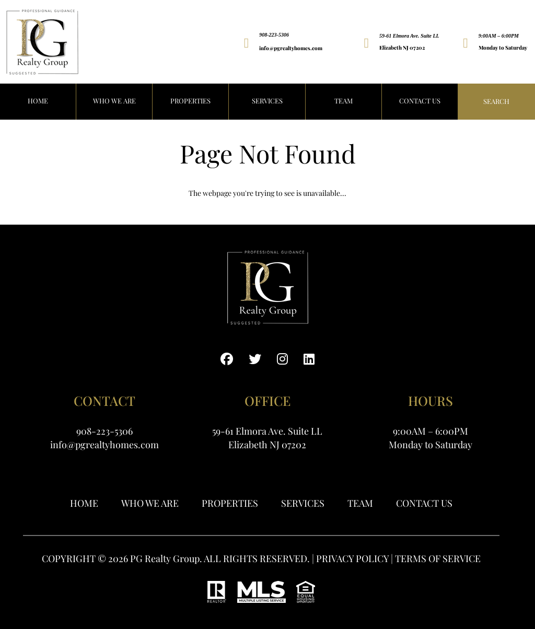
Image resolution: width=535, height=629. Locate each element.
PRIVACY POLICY (352, 558)
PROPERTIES (190, 100)
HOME (38, 100)
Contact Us (419, 100)
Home (84, 503)
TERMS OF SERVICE (438, 558)
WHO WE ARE (114, 100)
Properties (230, 503)
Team (343, 100)
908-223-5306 (274, 35)
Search (496, 101)
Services (267, 100)
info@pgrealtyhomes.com (290, 48)
